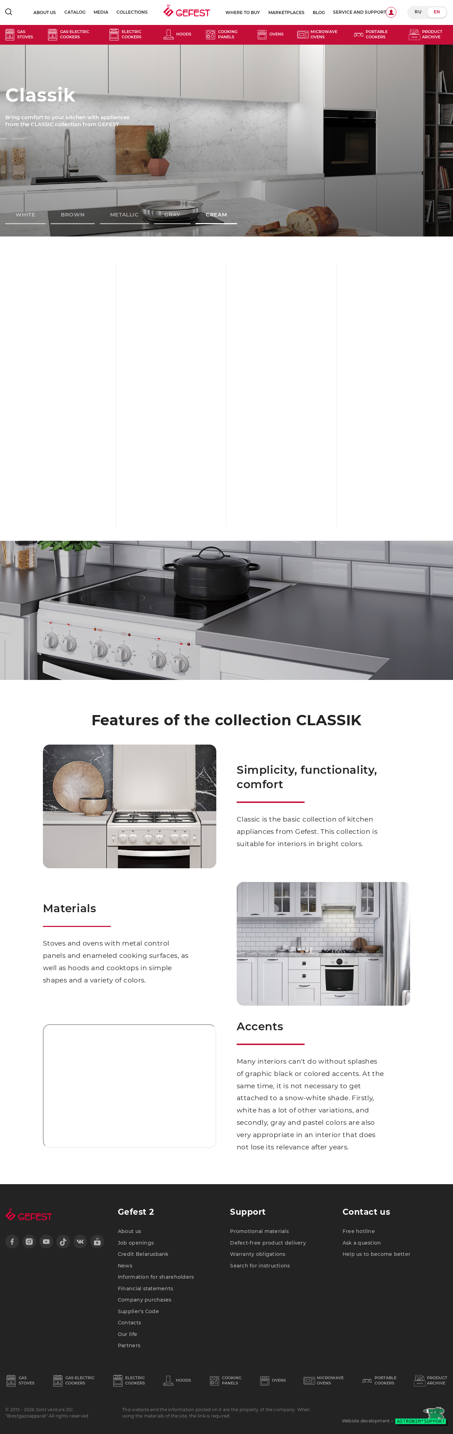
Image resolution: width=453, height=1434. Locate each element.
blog (319, 12)
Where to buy (242, 12)
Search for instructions (260, 1265)
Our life (127, 1334)
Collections (132, 12)
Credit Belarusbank (143, 1254)
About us (44, 12)
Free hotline (359, 1231)
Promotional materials (259, 1231)
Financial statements (145, 1288)
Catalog (74, 12)
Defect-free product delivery (268, 1243)
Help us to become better (377, 1254)
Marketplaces (286, 12)
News (125, 1265)
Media (101, 12)
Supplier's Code (138, 1311)
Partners (129, 1345)
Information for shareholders (156, 1277)
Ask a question (362, 1243)
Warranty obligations (257, 1254)
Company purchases (145, 1300)
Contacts (129, 1322)
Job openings (136, 1243)
